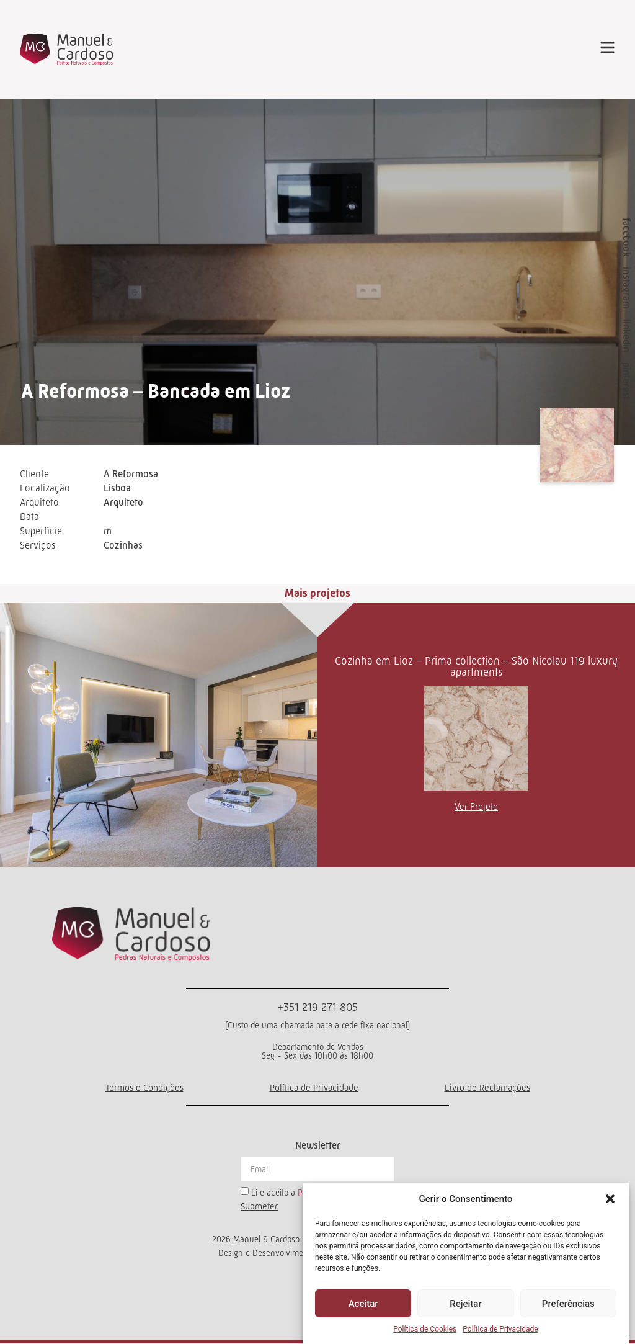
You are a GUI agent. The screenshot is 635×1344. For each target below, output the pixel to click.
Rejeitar (465, 1303)
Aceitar (363, 1303)
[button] (610, 1199)
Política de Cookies (424, 1329)
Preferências (568, 1303)
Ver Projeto (476, 807)
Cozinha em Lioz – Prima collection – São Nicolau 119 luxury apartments (476, 667)
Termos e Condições (144, 1088)
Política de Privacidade (500, 1329)
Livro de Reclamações (487, 1088)
